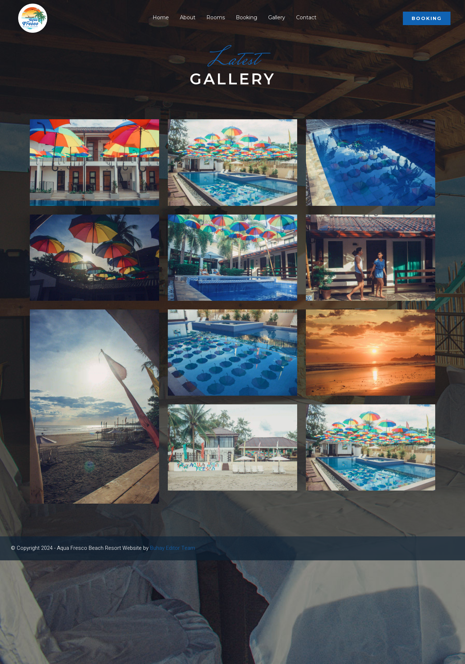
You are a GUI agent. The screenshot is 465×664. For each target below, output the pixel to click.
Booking (427, 18)
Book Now (15, 348)
